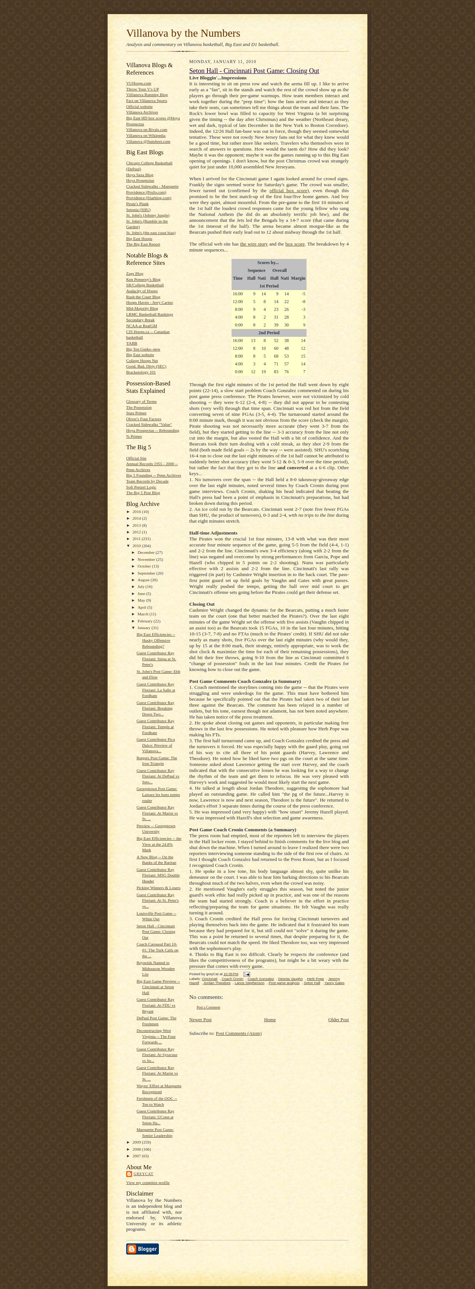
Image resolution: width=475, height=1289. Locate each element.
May (142, 600)
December (147, 552)
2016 (137, 511)
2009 (137, 1142)
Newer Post (200, 1019)
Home (270, 1019)
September (147, 573)
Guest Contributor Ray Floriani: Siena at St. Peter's (156, 659)
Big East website (140, 354)
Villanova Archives (142, 112)
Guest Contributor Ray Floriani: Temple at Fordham (155, 726)
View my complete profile (148, 1182)
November (147, 559)
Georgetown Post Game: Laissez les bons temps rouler (158, 794)
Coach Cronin (232, 979)
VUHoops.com (138, 83)
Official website (139, 106)
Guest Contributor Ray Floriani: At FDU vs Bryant (156, 1005)
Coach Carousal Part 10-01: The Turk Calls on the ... (157, 950)
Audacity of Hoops (142, 291)
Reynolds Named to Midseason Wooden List (156, 968)
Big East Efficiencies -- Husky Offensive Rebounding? (156, 640)
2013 (137, 525)
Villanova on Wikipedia (146, 135)
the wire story (254, 244)
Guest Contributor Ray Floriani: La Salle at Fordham (156, 690)
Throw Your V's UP (142, 89)
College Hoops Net (142, 360)
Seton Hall (312, 983)
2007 (137, 1156)
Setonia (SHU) (138, 209)
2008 (137, 1149)
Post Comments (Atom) (239, 1033)
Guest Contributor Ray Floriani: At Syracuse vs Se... (157, 1055)
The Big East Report (143, 244)
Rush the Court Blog (143, 297)
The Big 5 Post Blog (143, 492)
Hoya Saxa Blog (139, 174)
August (144, 580)
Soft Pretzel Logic (141, 487)
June (142, 593)
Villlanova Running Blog (147, 94)
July (141, 586)
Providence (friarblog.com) (148, 197)
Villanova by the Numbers (183, 33)
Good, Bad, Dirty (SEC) (146, 366)
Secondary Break (140, 320)
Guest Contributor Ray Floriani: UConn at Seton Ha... (155, 1117)
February (146, 621)
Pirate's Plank (137, 203)
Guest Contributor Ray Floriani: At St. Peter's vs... (158, 900)
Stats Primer (136, 413)
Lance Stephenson (249, 983)
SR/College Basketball (145, 285)
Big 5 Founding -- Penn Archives (153, 475)
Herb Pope (315, 979)
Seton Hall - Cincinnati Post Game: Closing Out (156, 932)
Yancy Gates (334, 983)
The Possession (139, 407)
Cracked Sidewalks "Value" (149, 424)
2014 (137, 518)
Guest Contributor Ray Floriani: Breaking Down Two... (155, 708)
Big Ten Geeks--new (143, 349)
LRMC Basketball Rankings (149, 314)
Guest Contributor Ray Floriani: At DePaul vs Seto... (158, 776)
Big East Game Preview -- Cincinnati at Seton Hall (158, 987)
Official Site (136, 458)
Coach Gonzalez (261, 979)
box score (295, 244)
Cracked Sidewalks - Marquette (152, 186)
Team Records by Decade (147, 481)
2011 (137, 538)
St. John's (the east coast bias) (151, 232)
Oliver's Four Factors (143, 419)
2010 (137, 545)
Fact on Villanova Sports (146, 100)
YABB (131, 343)
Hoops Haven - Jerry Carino (149, 302)
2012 (137, 532)
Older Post (338, 1019)
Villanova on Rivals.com (146, 129)
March (144, 614)
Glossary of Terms (141, 401)
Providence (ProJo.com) (146, 192)
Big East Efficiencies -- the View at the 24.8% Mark (159, 844)
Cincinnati (209, 979)
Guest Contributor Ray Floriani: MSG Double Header (158, 875)
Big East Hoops (139, 238)
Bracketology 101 (141, 372)
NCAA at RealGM (141, 325)
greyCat (143, 1174)
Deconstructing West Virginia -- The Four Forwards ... (156, 1036)
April (142, 607)
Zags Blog (134, 273)
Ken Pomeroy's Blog (143, 279)
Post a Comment (208, 1007)
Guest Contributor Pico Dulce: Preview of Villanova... (156, 745)
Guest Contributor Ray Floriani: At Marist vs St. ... (157, 813)
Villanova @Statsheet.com (148, 141)
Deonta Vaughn (290, 979)
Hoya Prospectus (140, 180)
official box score (288, 190)
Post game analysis (284, 983)
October (145, 566)
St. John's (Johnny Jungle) (148, 215)
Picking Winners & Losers (158, 887)
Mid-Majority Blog (142, 308)
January (145, 627)
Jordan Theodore (216, 983)
